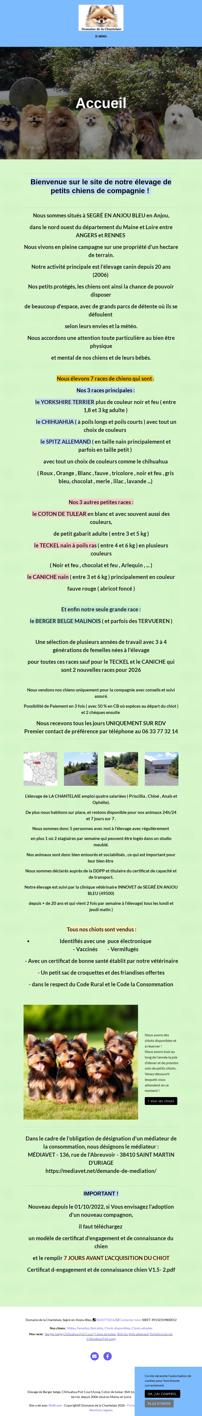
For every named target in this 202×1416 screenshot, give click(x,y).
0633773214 (105, 1320)
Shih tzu (122, 1334)
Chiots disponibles (117, 1328)
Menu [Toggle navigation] (101, 36)
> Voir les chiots (161, 1101)
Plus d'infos (159, 1403)
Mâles (71, 1328)
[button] (32, 1062)
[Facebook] (107, 1356)
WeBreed (54, 1405)
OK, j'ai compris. (162, 1394)
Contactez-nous (128, 1320)
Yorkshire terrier (161, 1334)
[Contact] (94, 1356)
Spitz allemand (139, 1334)
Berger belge (54, 1334)
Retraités (96, 1328)
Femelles (83, 1328)
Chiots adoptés (142, 1328)
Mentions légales (101, 1410)
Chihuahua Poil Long (101, 1339)
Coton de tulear (105, 1334)
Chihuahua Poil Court (78, 1334)
